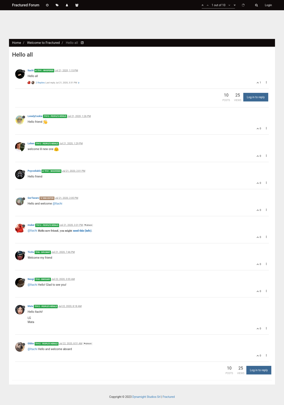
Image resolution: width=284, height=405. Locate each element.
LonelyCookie (35, 116)
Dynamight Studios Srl (146, 396)
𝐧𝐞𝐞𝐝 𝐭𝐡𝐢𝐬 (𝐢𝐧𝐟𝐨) (82, 230)
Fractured (169, 396)
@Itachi (57, 203)
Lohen (31, 143)
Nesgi (31, 279)
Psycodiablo (34, 171)
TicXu (31, 252)
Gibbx (31, 343)
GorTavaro (33, 198)
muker (31, 225)
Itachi (31, 70)
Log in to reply (256, 97)
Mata (30, 306)
